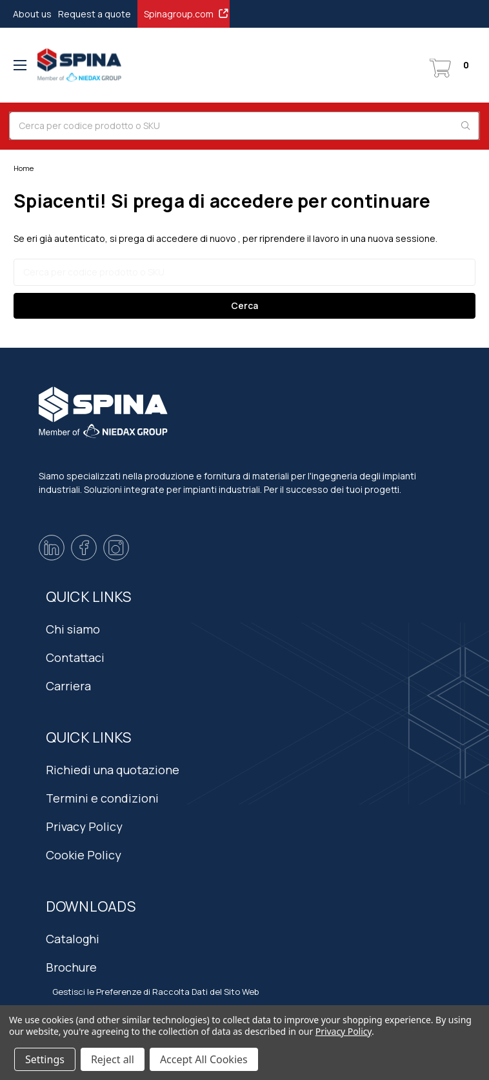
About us (32, 14)
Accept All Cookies (204, 1059)
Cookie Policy (83, 855)
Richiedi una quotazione (112, 769)
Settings (45, 1059)
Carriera (68, 686)
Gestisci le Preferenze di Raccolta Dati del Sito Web (155, 991)
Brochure (71, 967)
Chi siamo (73, 629)
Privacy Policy (84, 826)
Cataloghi (72, 938)
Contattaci (75, 657)
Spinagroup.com (187, 13)
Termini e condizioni (102, 798)
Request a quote (94, 14)
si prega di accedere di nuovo (173, 238)
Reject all (112, 1059)
